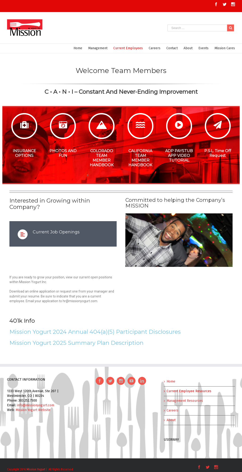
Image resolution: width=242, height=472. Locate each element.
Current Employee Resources (189, 391)
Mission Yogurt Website (33, 410)
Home (171, 381)
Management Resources (185, 401)
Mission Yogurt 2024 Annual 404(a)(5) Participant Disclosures (95, 331)
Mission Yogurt (36, 469)
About (171, 420)
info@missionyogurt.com (35, 405)
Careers (172, 410)
